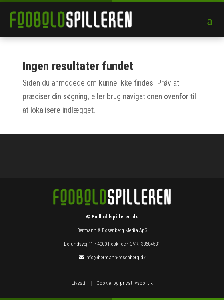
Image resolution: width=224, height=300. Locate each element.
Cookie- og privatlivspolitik (124, 283)
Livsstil (79, 283)
